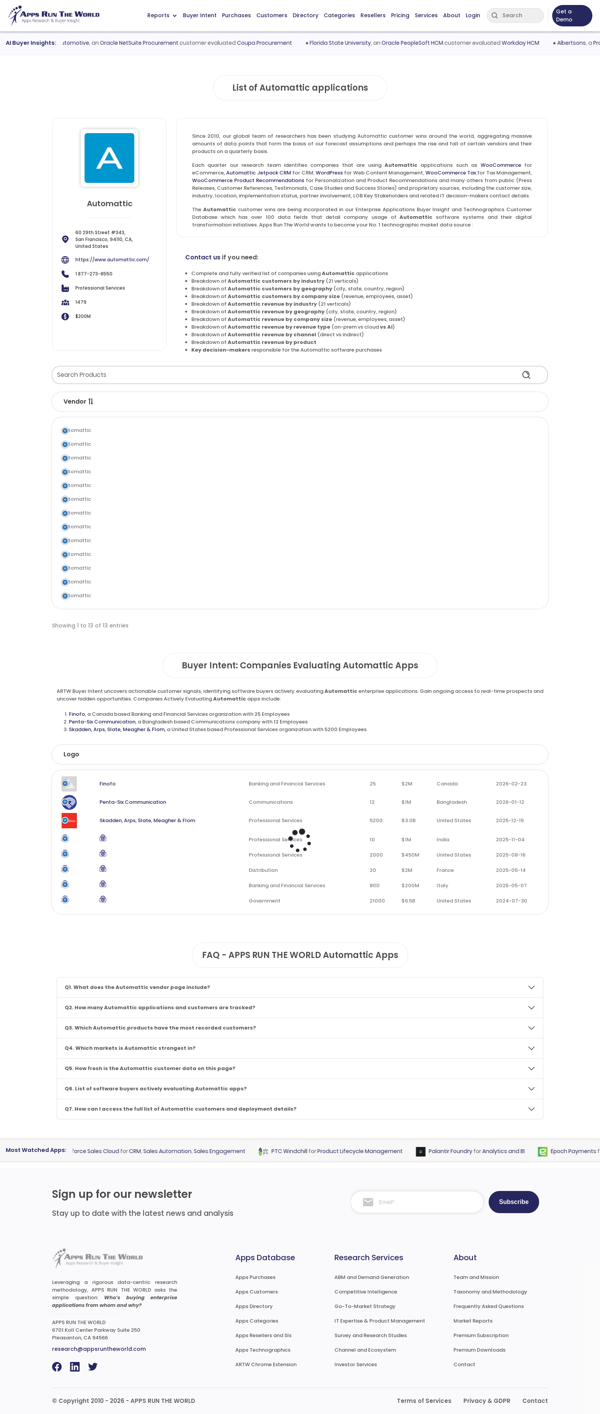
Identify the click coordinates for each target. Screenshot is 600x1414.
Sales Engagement (224, 1151)
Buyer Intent (200, 15)
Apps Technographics (262, 1350)
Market (423, 401)
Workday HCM (525, 43)
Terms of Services (424, 1401)
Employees (344, 754)
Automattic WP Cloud (138, 540)
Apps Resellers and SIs (263, 1335)
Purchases (236, 15)
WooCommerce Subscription (147, 554)
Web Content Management (288, 457)
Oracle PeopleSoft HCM (417, 43)
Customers (271, 15)
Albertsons (576, 43)
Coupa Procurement (269, 43)
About (451, 15)
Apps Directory (254, 1306)
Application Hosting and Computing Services (309, 540)
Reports (161, 15)
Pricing (400, 15)
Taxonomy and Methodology (490, 1291)
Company (109, 754)
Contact (464, 1364)
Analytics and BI (508, 1151)
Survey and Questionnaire (285, 526)
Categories (339, 15)
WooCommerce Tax (451, 172)
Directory (305, 15)
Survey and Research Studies (370, 1335)
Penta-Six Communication (102, 721)
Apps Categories (256, 1320)
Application (132, 401)
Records (519, 401)
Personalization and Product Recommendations (313, 485)
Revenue (402, 754)
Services (426, 15)
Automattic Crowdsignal (141, 526)
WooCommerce (501, 165)
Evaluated (508, 754)
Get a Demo (564, 15)
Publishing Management (283, 512)
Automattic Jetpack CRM (258, 172)
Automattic (76, 430)
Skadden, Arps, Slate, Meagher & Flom (117, 729)
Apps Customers (256, 1291)
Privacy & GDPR (486, 1401)
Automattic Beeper (134, 595)
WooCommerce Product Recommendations (248, 180)
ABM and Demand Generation (371, 1277)
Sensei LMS (123, 499)
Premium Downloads (479, 1350)
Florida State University (345, 43)
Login (473, 15)
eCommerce (269, 430)
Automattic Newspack (138, 512)
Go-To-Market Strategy (365, 1306)
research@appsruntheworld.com (99, 1349)
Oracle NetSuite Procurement (144, 43)
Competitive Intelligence (365, 1291)
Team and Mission (476, 1277)
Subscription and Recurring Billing (295, 554)
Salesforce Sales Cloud (93, 1151)
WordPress (329, 172)
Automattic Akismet (135, 568)
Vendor (79, 401)
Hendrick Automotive (66, 43)
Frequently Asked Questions (488, 1306)
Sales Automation (172, 1151)
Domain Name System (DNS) (289, 581)
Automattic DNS (130, 581)
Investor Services (355, 1364)
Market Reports (472, 1320)
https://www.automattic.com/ (112, 259)
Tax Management (275, 471)
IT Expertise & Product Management (379, 1320)
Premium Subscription (481, 1335)
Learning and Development (287, 499)
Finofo (77, 714)
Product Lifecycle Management (364, 1151)
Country (454, 754)
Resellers (373, 15)
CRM (259, 444)
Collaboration (271, 595)
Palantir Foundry (455, 1151)
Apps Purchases (255, 1277)
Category (272, 401)
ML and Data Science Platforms (292, 568)
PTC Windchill (294, 1151)
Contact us (202, 257)
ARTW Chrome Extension (266, 1364)
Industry (235, 754)
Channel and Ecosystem (365, 1350)
